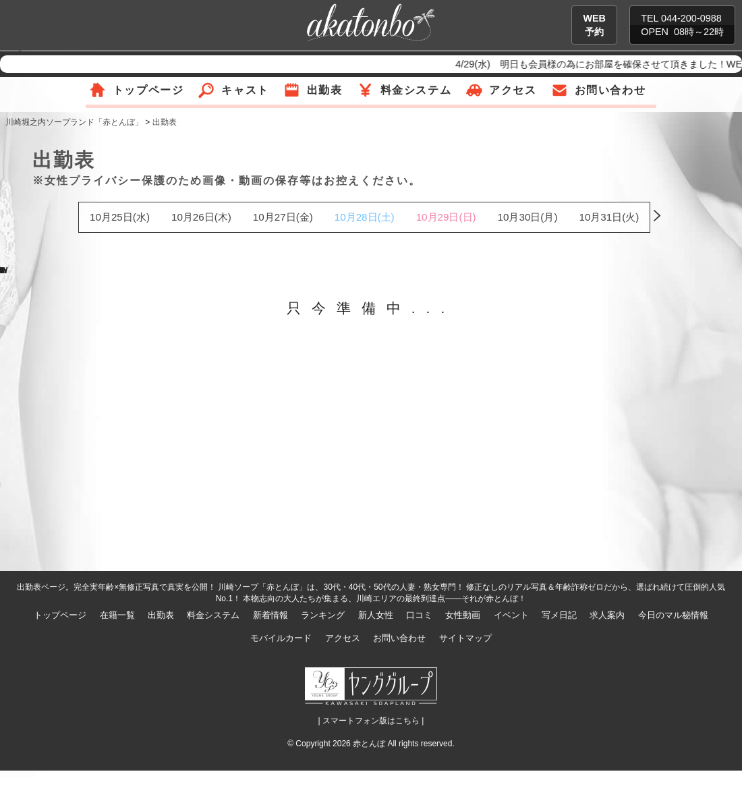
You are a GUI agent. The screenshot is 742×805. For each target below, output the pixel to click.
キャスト (244, 90)
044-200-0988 (691, 18)
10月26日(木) (201, 217)
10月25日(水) (120, 217)
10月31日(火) (609, 217)
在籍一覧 (117, 615)
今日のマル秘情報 (673, 615)
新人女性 (375, 615)
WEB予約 (594, 25)
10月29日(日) (446, 217)
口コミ (419, 615)
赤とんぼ (369, 743)
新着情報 (270, 615)
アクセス (512, 90)
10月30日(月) (528, 217)
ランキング (323, 615)
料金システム (416, 90)
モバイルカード (281, 638)
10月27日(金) (283, 217)
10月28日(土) (365, 217)
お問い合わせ (610, 90)
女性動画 (462, 615)
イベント (511, 615)
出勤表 (325, 90)
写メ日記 (559, 615)
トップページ (148, 90)
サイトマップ (465, 638)
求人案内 (607, 615)
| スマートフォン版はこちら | (371, 720)
